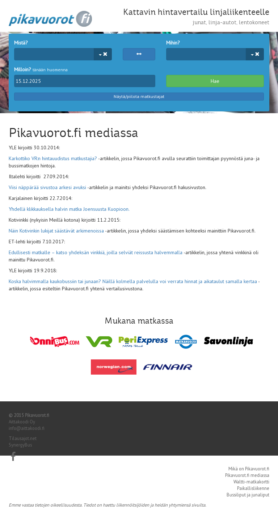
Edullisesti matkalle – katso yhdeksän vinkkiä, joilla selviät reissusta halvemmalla (95, 252)
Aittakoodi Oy (22, 421)
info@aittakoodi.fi (27, 428)
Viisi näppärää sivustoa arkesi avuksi (47, 187)
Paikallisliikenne (253, 488)
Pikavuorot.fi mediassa (247, 475)
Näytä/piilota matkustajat (139, 96)
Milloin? (22, 69)
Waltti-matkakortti (251, 482)
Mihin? (173, 42)
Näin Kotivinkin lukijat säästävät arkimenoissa (56, 230)
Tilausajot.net (23, 438)
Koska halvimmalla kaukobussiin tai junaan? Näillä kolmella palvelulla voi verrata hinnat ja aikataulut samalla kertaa (133, 281)
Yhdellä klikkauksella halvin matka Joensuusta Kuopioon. (69, 209)
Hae (215, 81)
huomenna (57, 69)
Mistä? (21, 42)
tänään (39, 69)
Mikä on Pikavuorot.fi (248, 469)
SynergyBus (20, 445)
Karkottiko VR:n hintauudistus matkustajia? (53, 158)
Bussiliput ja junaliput (248, 495)
